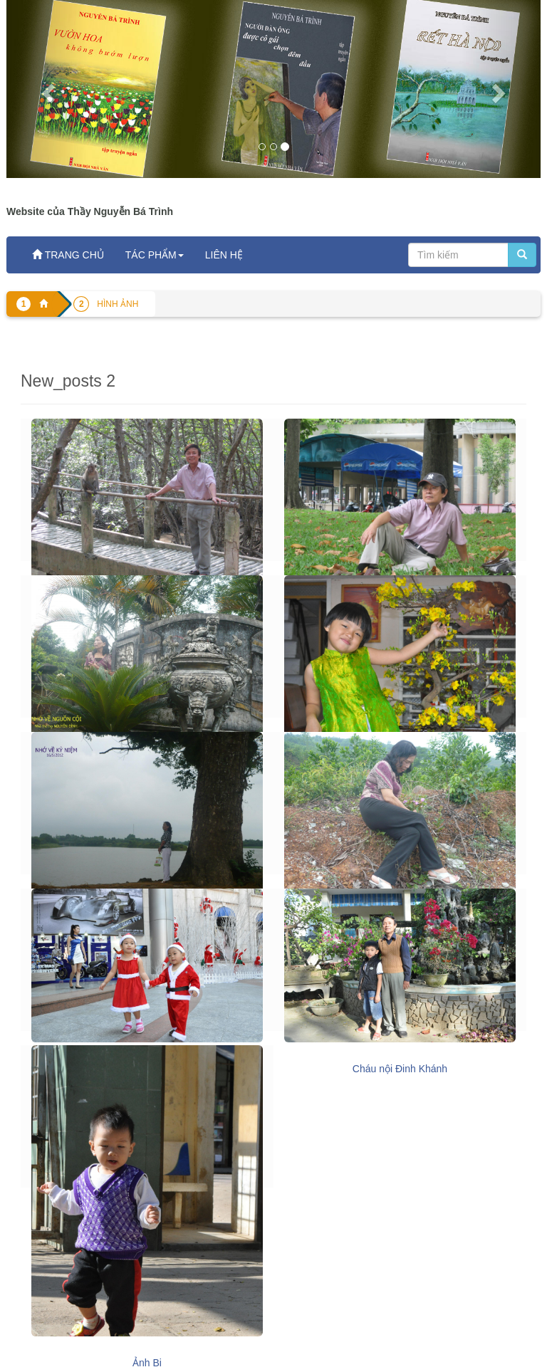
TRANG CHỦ (68, 255)
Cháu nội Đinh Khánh (400, 1068)
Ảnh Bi (147, 1362)
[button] (46, 89)
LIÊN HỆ (224, 255)
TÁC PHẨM (154, 255)
